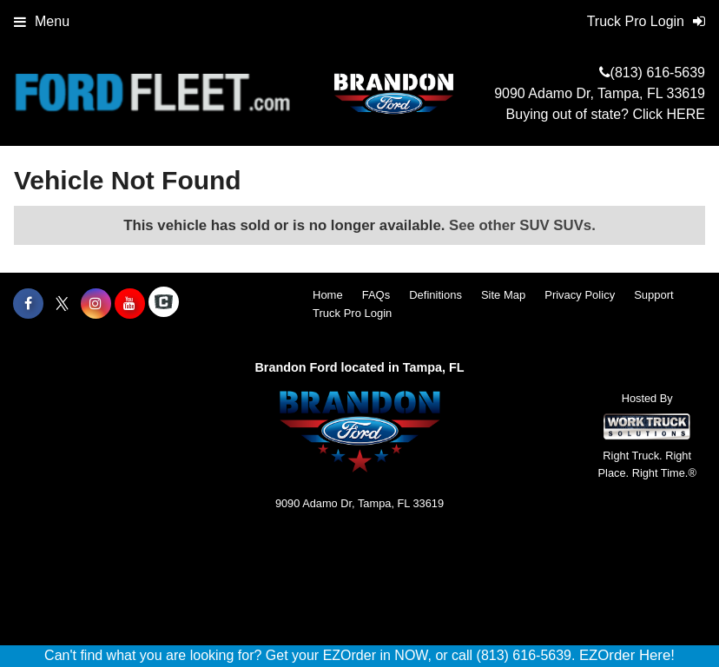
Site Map (503, 294)
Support (654, 294)
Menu (41, 21)
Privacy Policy (579, 294)
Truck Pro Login (352, 313)
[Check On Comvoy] (163, 304)
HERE (686, 114)
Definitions (435, 294)
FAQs (376, 294)
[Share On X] (62, 304)
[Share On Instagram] (96, 304)
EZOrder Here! (627, 655)
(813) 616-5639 (657, 72)
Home (328, 294)
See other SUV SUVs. (522, 225)
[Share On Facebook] (28, 304)
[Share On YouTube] (130, 304)
